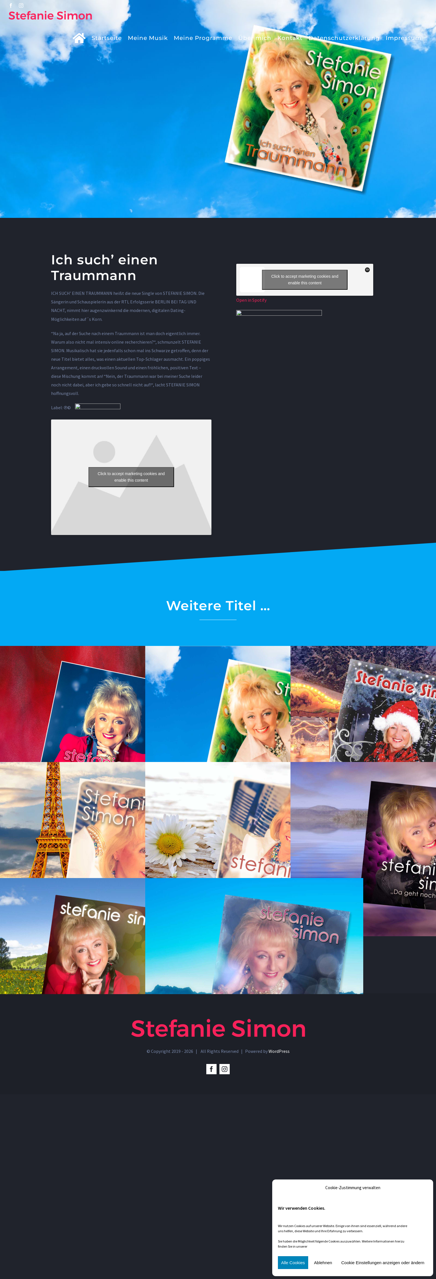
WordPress (279, 1051)
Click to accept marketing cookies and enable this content (131, 477)
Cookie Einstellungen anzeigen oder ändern (382, 1262)
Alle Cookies (293, 1262)
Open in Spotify (251, 300)
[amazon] (279, 312)
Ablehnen (323, 1262)
